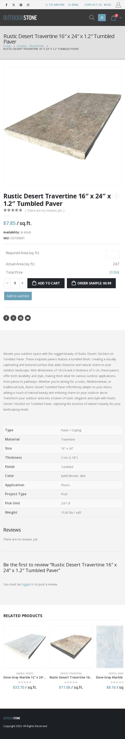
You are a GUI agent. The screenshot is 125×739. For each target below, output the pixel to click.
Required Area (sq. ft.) (22, 253)
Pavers (27, 668)
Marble (17, 668)
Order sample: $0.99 (94, 283)
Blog (107, 4)
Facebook (6, 318)
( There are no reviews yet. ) (44, 210)
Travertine (67, 668)
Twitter (14, 318)
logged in (28, 585)
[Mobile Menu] (102, 17)
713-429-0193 (55, 4)
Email (29, 318)
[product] (22, 644)
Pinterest (21, 318)
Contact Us (93, 4)
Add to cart (49, 283)
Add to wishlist (18, 296)
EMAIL (73, 4)
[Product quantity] (15, 283)
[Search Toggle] (92, 17)
